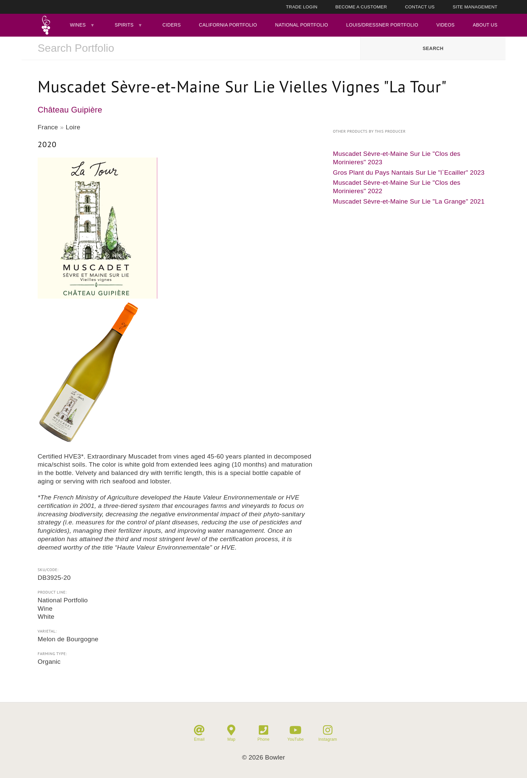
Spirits (124, 25)
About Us (485, 25)
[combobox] (191, 48)
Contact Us (420, 6)
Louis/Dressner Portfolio (382, 25)
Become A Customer (361, 6)
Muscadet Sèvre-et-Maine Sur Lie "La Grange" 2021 (409, 201)
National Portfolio (301, 25)
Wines (78, 25)
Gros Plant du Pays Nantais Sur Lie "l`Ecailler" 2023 (409, 172)
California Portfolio (228, 25)
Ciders (171, 25)
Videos (445, 25)
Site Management (475, 6)
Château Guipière (70, 109)
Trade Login (302, 6)
